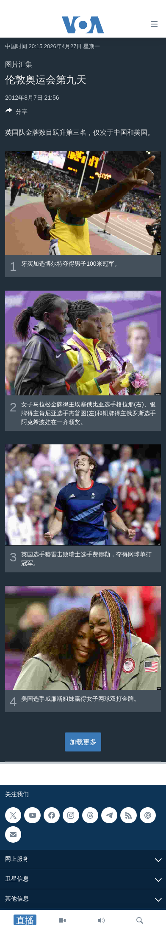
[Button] (17, 113)
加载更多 (83, 742)
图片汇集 (18, 64)
